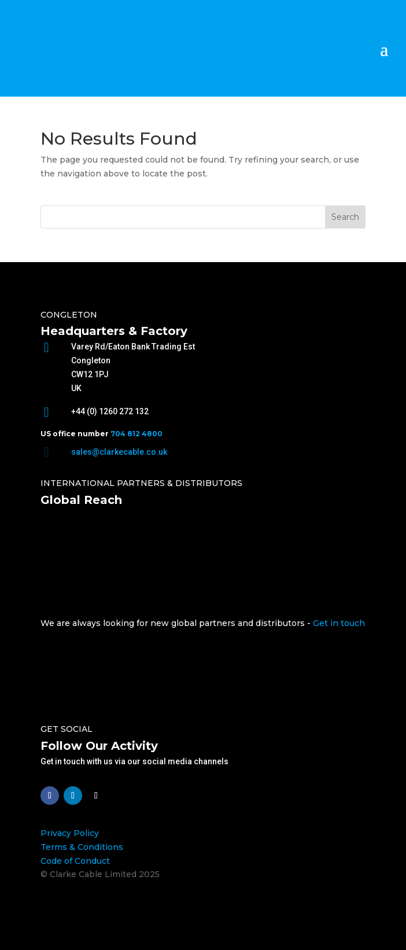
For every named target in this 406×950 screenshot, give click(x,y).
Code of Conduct (75, 861)
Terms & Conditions (81, 847)
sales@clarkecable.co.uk (119, 451)
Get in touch (339, 623)
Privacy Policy (69, 833)
